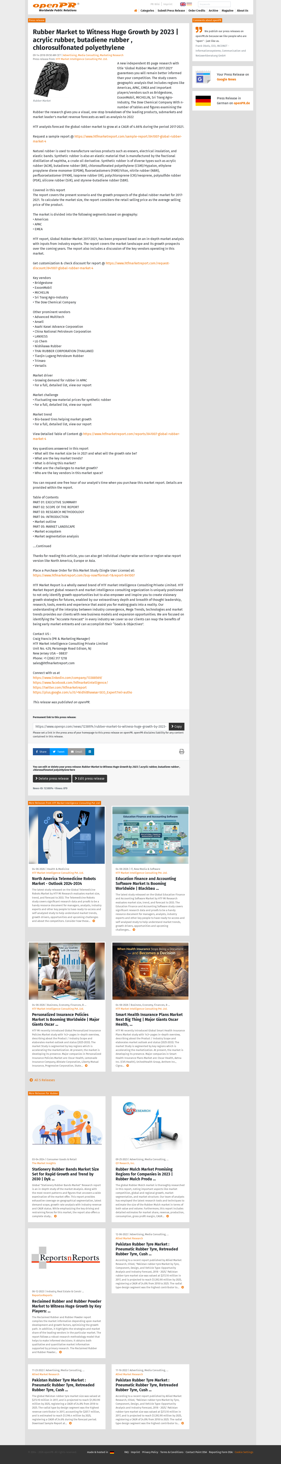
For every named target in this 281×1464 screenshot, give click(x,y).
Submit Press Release (171, 10)
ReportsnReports (42, 1295)
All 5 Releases (41, 1080)
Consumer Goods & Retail (62, 1159)
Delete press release (52, 778)
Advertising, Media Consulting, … (149, 1159)
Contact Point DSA (196, 1452)
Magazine (228, 10)
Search (239, 4)
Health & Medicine (58, 868)
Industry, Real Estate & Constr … (65, 1291)
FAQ (126, 1452)
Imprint (167, 4)
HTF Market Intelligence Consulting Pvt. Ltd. (82, 59)
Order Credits (196, 10)
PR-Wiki (155, 4)
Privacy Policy (150, 1452)
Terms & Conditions (171, 1452)
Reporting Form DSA (221, 1452)
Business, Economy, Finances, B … (66, 1004)
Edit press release (89, 778)
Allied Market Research (129, 1238)
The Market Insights (44, 1163)
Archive (213, 10)
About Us (242, 10)
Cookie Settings (244, 1452)
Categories (147, 10)
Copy (176, 726)
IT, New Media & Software (145, 868)
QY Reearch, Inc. (125, 1163)
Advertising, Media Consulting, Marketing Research (93, 55)
